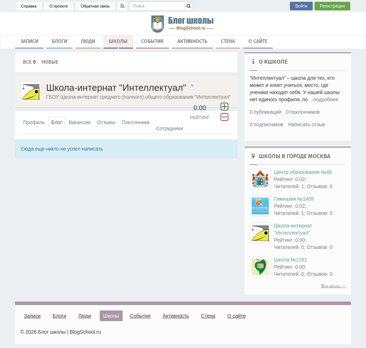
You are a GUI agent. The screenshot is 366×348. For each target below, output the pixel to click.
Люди (88, 41)
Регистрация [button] (332, 6)
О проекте (58, 6)
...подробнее (323, 99)
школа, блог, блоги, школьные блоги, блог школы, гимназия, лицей (183, 23)
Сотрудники (169, 128)
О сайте (257, 41)
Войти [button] (301, 6)
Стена (228, 41)
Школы (118, 43)
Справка (28, 6)
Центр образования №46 (303, 172)
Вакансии (80, 122)
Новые (49, 62)
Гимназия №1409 (294, 199)
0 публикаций (265, 112)
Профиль (34, 122)
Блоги (59, 41)
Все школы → (333, 285)
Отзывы (106, 122)
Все (29, 62)
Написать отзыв (306, 124)
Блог (56, 122)
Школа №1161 (290, 260)
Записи (29, 41)
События (152, 41)
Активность (192, 41)
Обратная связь (95, 6)
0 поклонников (303, 112)
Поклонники (135, 122)
